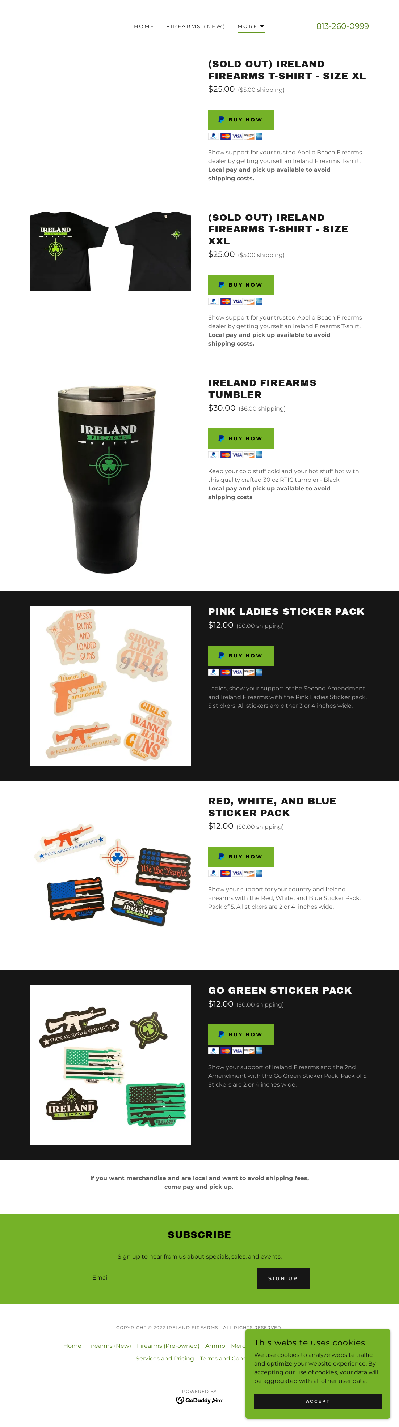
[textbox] (168, 1278)
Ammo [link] (215, 1346)
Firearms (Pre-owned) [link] (168, 1346)
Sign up (283, 1278)
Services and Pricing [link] (165, 1358)
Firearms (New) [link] (196, 26)
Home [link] (144, 26)
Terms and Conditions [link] (231, 1358)
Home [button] (72, 1346)
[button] (251, 27)
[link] (199, 1400)
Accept (318, 1401)
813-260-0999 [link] (342, 26)
